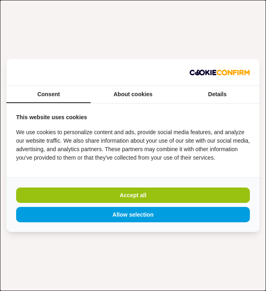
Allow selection (133, 214)
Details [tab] (217, 94)
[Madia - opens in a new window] (219, 72)
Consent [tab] (48, 94)
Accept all (133, 195)
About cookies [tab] (133, 94)
